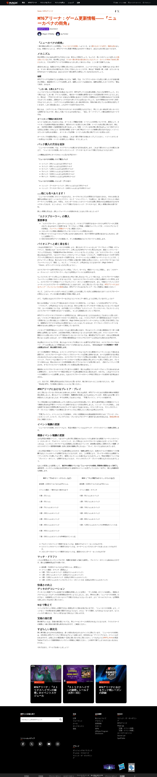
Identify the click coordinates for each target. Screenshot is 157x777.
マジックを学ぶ (60, 2)
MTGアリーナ (32, 2)
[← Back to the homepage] (12, 2)
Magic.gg (120, 726)
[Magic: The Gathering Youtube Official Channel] (48, 744)
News (39, 11)
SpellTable (121, 738)
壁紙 (74, 729)
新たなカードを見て (99, 46)
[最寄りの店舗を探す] (60, 719)
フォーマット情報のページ (59, 228)
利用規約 (26, 776)
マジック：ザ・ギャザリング (127, 719)
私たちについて (100, 718)
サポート (98, 726)
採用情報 (98, 723)
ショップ (71, 3)
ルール (75, 723)
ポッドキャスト (78, 726)
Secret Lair (121, 736)
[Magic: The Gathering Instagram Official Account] (57, 744)
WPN (97, 729)
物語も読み (112, 46)
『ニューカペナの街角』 (70, 46)
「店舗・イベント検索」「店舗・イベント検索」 (126, 729)
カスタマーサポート (68, 776)
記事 (78, 3)
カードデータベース (134, 3)
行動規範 (40, 776)
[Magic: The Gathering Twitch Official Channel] (40, 744)
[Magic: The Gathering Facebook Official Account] (22, 744)
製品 (23, 2)
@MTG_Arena (108, 637)
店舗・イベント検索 (119, 3)
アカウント (147, 3)
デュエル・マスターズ (81, 753)
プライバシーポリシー (55, 776)
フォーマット (78, 721)
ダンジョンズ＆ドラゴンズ (82, 750)
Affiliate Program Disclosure (101, 732)
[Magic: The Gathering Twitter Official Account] (31, 744)
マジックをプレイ (45, 2)
